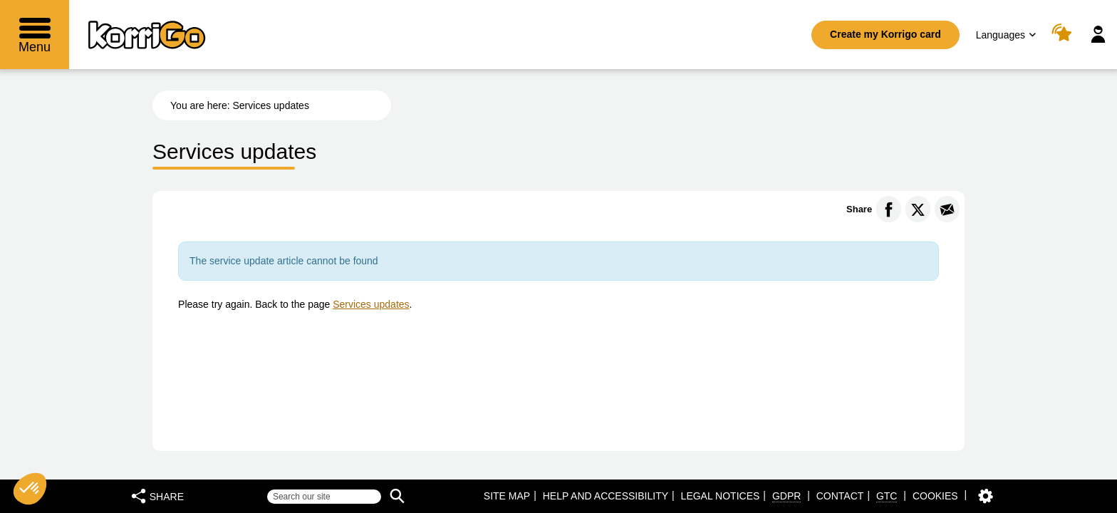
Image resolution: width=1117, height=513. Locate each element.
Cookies (935, 496)
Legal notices (720, 496)
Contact (840, 496)
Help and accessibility (605, 496)
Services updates (371, 304)
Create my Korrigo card (885, 34)
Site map (507, 496)
